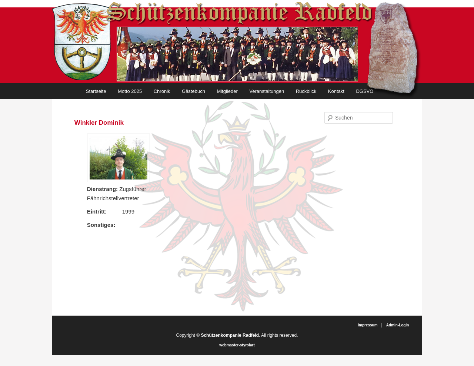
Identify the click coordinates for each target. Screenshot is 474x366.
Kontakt (336, 91)
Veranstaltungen (266, 91)
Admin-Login (397, 325)
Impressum (367, 325)
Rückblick (306, 91)
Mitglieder (227, 91)
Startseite (96, 91)
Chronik (162, 91)
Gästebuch (193, 91)
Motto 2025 (130, 91)
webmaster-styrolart (237, 345)
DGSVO (364, 91)
